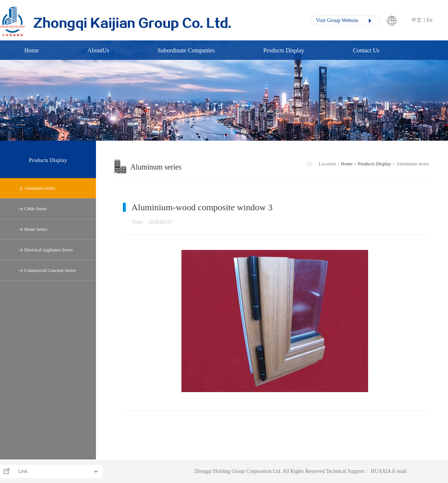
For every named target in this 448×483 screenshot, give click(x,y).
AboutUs (98, 50)
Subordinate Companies (186, 50)
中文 (416, 20)
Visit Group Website (337, 20)
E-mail (399, 471)
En (430, 20)
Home (31, 50)
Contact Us (366, 50)
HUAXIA (381, 471)
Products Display (283, 50)
